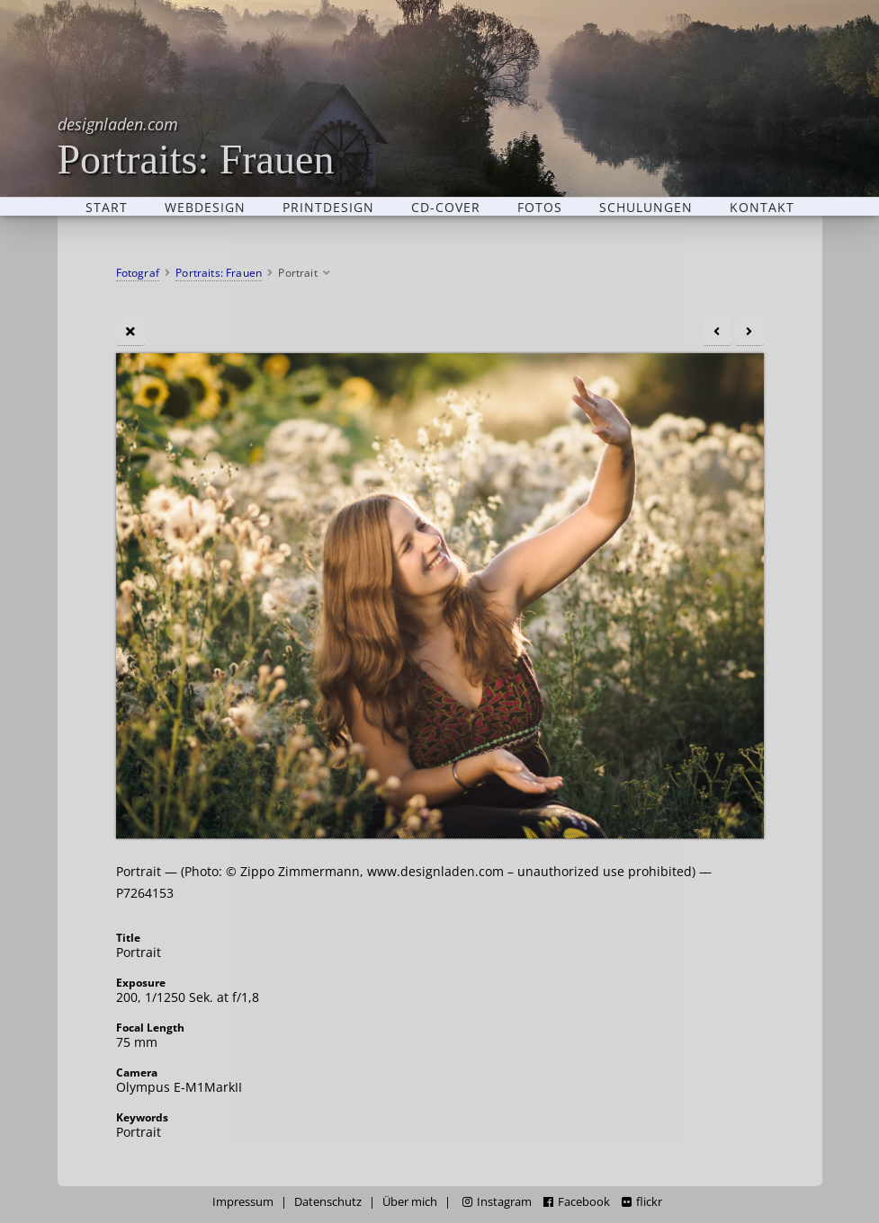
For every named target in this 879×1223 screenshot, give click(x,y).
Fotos (539, 207)
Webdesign (205, 207)
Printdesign (328, 207)
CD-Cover (445, 207)
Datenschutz (328, 1202)
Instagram (497, 1202)
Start (106, 207)
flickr (642, 1202)
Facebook (576, 1202)
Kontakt (762, 207)
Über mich (409, 1202)
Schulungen (646, 207)
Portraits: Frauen (196, 146)
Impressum (243, 1202)
